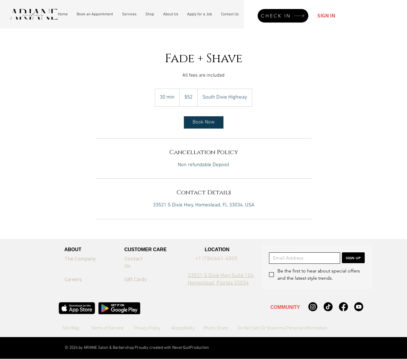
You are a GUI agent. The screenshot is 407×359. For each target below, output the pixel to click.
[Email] (303, 258)
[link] (203, 122)
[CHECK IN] (283, 16)
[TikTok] (328, 306)
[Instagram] (312, 306)
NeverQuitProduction (190, 347)
